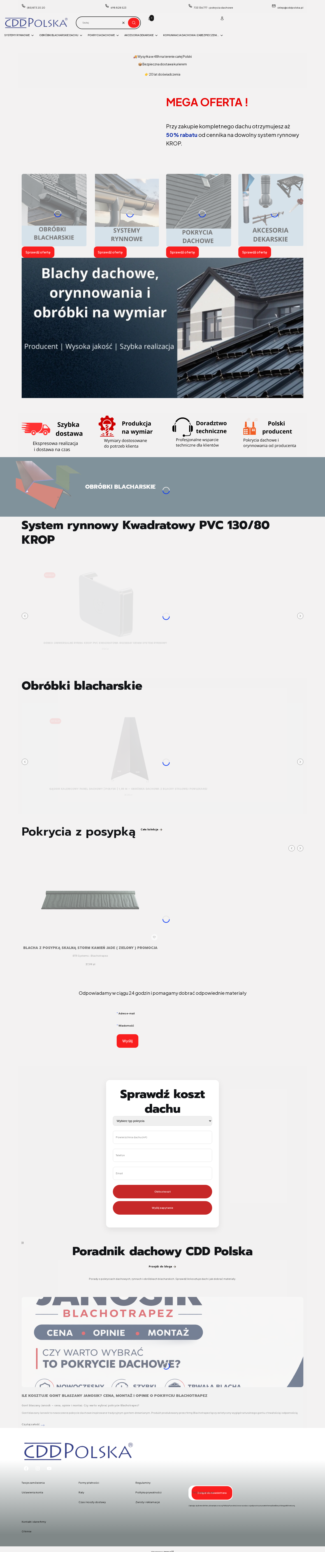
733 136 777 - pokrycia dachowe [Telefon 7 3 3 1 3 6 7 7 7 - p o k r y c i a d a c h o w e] (213, 7)
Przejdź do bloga (162, 1267)
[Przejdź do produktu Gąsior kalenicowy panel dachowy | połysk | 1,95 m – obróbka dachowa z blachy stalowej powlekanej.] (128, 750)
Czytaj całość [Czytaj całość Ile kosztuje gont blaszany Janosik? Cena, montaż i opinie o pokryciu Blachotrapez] (31, 1424)
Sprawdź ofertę (38, 252)
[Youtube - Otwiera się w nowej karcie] (49, 1468)
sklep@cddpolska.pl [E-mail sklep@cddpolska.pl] (290, 7)
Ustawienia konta (32, 1492)
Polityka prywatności (148, 1492)
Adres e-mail (126, 1013)
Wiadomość (126, 1025)
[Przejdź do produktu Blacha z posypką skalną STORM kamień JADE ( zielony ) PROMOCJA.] (90, 893)
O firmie (26, 1531)
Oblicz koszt (162, 1191)
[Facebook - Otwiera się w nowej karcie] (26, 1468)
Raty (81, 1492)
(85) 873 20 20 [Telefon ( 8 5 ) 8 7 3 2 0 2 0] (36, 7)
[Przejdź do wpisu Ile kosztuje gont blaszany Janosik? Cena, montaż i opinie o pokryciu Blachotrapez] (162, 1342)
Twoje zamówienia (33, 1482)
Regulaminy (143, 1482)
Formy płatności (89, 1482)
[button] (133, 23)
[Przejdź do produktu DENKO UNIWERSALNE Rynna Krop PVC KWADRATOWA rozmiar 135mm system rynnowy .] (105, 604)
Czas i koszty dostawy (92, 1502)
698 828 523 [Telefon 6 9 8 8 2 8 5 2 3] (118, 7)
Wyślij (127, 1041)
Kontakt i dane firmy (34, 1521)
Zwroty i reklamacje (147, 1502)
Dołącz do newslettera (212, 1492)
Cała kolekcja (152, 829)
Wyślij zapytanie (162, 1207)
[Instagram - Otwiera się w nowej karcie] (37, 1468)
